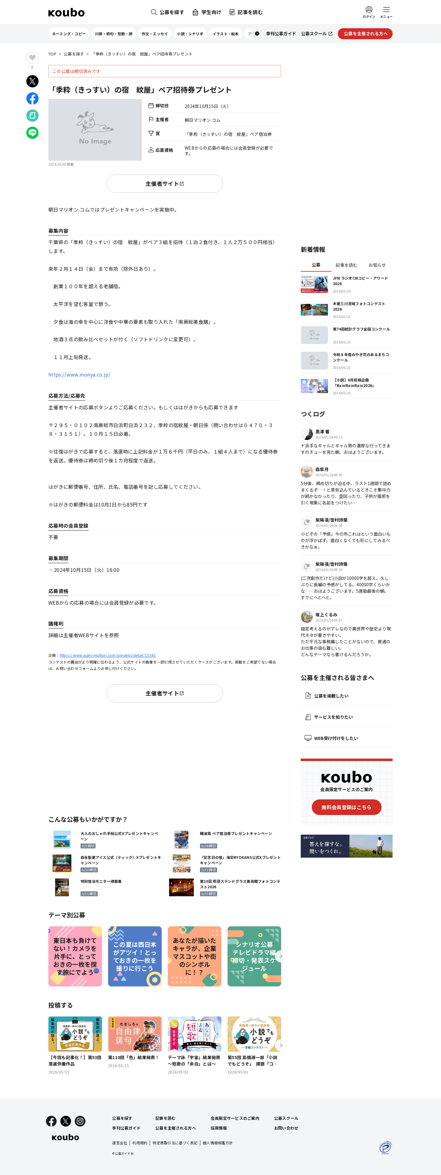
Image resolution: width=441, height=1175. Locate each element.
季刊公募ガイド (126, 1128)
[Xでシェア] (32, 81)
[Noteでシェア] (32, 115)
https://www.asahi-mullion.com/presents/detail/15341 (108, 655)
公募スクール (286, 1118)
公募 (316, 265)
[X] (65, 1121)
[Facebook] (51, 1121)
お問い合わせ (286, 1128)
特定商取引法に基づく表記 (175, 1142)
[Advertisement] (164, 758)
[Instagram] (80, 1121)
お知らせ (377, 265)
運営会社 (119, 1142)
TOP (52, 54)
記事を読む (346, 265)
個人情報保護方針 (218, 1142)
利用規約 (139, 1142)
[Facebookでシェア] (32, 98)
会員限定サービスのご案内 (235, 1118)
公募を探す (74, 54)
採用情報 (219, 1128)
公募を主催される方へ (175, 1128)
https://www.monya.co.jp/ (79, 374)
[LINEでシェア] (32, 133)
